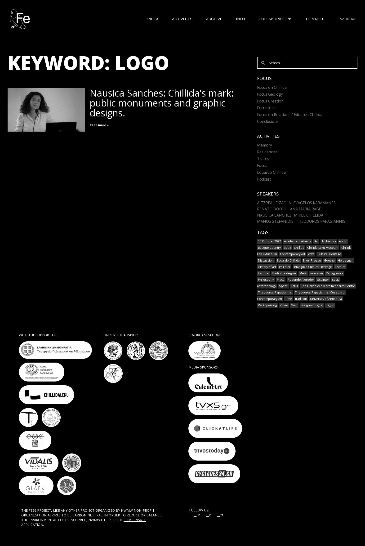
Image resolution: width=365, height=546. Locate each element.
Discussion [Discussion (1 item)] (266, 260)
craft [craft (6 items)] (311, 254)
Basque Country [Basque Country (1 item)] (269, 248)
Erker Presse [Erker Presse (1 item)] (312, 260)
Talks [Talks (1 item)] (294, 286)
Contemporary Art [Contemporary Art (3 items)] (292, 254)
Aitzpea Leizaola (274, 202)
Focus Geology (270, 94)
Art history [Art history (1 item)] (328, 241)
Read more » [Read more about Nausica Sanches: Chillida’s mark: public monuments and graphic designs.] (99, 125)
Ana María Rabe (305, 209)
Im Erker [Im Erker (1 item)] (284, 267)
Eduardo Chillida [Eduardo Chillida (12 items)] (288, 260)
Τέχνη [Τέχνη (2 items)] (330, 305)
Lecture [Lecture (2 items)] (263, 273)
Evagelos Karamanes (314, 202)
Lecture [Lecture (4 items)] (340, 267)
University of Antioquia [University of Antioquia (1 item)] (326, 299)
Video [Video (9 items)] (284, 305)
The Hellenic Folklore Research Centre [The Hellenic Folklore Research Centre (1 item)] (328, 286)
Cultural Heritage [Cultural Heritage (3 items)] (329, 254)
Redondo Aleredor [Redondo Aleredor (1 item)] (301, 280)
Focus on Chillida (272, 87)
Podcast (264, 179)
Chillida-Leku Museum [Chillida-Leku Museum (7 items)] (322, 248)
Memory (264, 145)
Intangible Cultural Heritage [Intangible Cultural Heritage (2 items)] (313, 267)
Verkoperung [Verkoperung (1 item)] (267, 305)
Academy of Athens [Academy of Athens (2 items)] (297, 241)
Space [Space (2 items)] (283, 286)
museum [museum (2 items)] (316, 273)
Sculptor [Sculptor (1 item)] (323, 280)
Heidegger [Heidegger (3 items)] (345, 260)
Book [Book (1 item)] (287, 248)
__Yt (220, 515)
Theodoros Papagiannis (320, 221)
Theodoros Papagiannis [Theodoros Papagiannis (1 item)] (275, 292)
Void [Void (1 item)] (294, 305)
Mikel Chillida (308, 215)
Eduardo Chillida (271, 172)
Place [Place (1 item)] (281, 280)
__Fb (197, 515)
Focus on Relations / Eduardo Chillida (289, 114)
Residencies (267, 152)
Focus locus (267, 107)
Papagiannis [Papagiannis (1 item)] (334, 273)
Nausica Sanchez (274, 215)
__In (209, 515)
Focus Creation (270, 101)
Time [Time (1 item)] (288, 299)
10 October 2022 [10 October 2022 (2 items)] (269, 241)
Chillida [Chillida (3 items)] (299, 248)
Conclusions (268, 121)
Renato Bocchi (272, 209)
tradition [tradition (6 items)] (301, 299)
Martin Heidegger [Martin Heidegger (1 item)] (284, 273)
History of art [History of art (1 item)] (267, 267)
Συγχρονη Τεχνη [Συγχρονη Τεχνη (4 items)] (312, 305)
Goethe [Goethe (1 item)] (329, 260)
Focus (262, 165)
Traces (263, 158)
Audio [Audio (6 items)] (343, 241)
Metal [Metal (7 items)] (303, 273)
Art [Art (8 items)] (316, 241)
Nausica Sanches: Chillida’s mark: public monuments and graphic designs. (162, 102)
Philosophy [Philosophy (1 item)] (266, 280)
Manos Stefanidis (275, 221)
